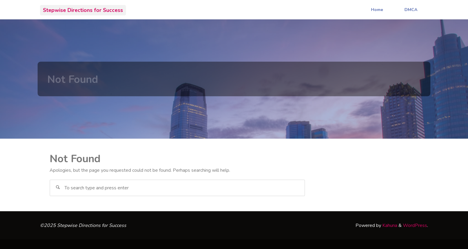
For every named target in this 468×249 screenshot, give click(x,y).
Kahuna (389, 225)
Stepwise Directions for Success (83, 9)
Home (377, 10)
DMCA (411, 10)
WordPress (415, 225)
